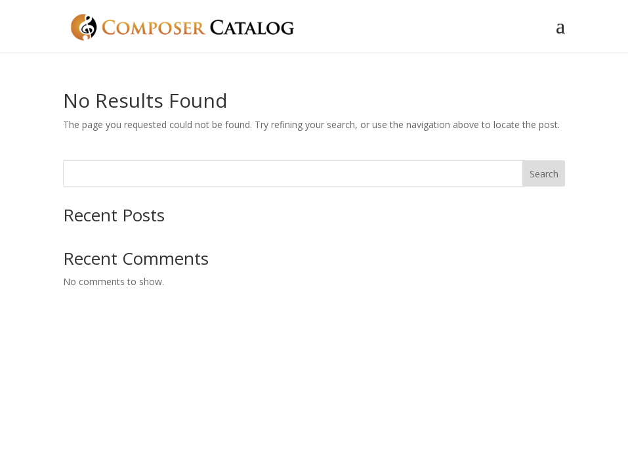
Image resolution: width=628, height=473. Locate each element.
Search (544, 174)
